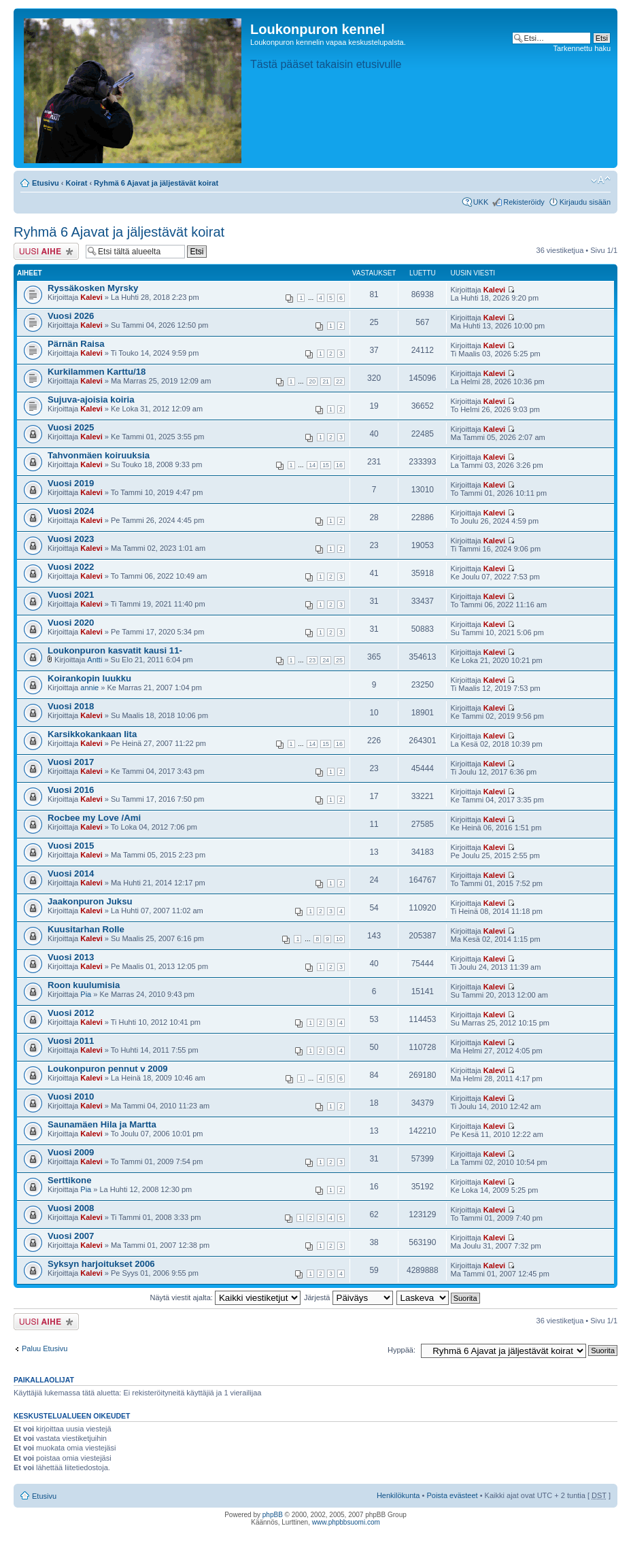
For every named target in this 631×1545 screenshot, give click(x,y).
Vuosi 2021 (71, 595)
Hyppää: (401, 1350)
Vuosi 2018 (71, 706)
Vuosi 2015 (71, 846)
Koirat (77, 183)
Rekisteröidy (524, 202)
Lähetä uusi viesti (46, 251)
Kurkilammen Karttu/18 (97, 372)
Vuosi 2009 (71, 1152)
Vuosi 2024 (71, 511)
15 (325, 465)
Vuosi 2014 (71, 873)
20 (312, 381)
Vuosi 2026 (71, 316)
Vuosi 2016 (71, 790)
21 (325, 381)
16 (339, 465)
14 (312, 465)
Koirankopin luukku (89, 678)
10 (339, 939)
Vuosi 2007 (71, 1236)
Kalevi (91, 297)
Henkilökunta (398, 1495)
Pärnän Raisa (76, 344)
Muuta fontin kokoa (601, 180)
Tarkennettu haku (582, 48)
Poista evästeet (451, 1495)
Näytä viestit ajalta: (225, 1297)
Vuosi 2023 (71, 539)
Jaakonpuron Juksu (90, 901)
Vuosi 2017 (71, 762)
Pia (85, 994)
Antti (94, 660)
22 (339, 381)
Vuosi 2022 (71, 567)
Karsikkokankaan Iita (92, 734)
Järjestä (348, 1297)
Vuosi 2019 (71, 483)
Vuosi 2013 (71, 957)
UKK (481, 202)
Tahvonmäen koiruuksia (99, 455)
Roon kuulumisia (84, 985)
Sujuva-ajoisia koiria (91, 399)
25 (339, 660)
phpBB (272, 1514)
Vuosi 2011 (71, 1041)
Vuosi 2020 (71, 622)
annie (89, 687)
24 (325, 660)
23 (312, 660)
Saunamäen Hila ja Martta (102, 1124)
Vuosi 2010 (71, 1096)
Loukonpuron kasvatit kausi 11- (115, 650)
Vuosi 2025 (71, 427)
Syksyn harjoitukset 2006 (101, 1264)
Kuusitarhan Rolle (86, 929)
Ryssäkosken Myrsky (93, 288)
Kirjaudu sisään (585, 202)
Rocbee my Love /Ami (94, 818)
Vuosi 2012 (71, 1013)
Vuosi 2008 (71, 1208)
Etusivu (45, 183)
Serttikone (70, 1180)
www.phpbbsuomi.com (346, 1522)
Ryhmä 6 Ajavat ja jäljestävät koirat (156, 183)
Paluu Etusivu (44, 1348)
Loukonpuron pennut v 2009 (108, 1069)
